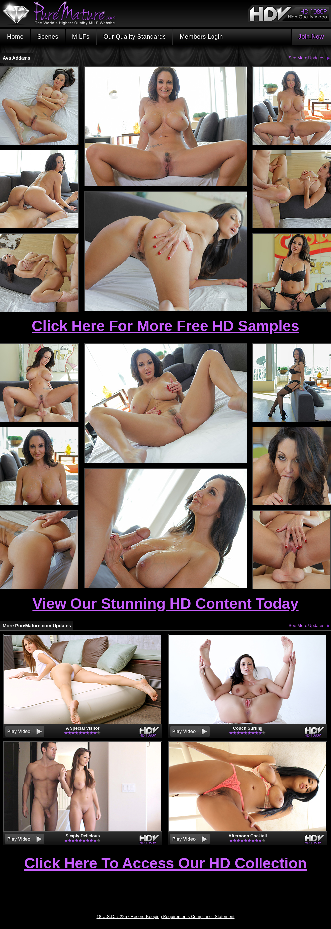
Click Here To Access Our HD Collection (165, 864)
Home (15, 36)
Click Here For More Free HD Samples (165, 326)
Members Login (201, 36)
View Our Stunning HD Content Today (165, 603)
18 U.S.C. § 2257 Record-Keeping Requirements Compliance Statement (166, 916)
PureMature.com (62, 13)
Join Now (311, 36)
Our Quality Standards (135, 36)
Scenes (47, 36)
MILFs (81, 36)
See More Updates (306, 57)
